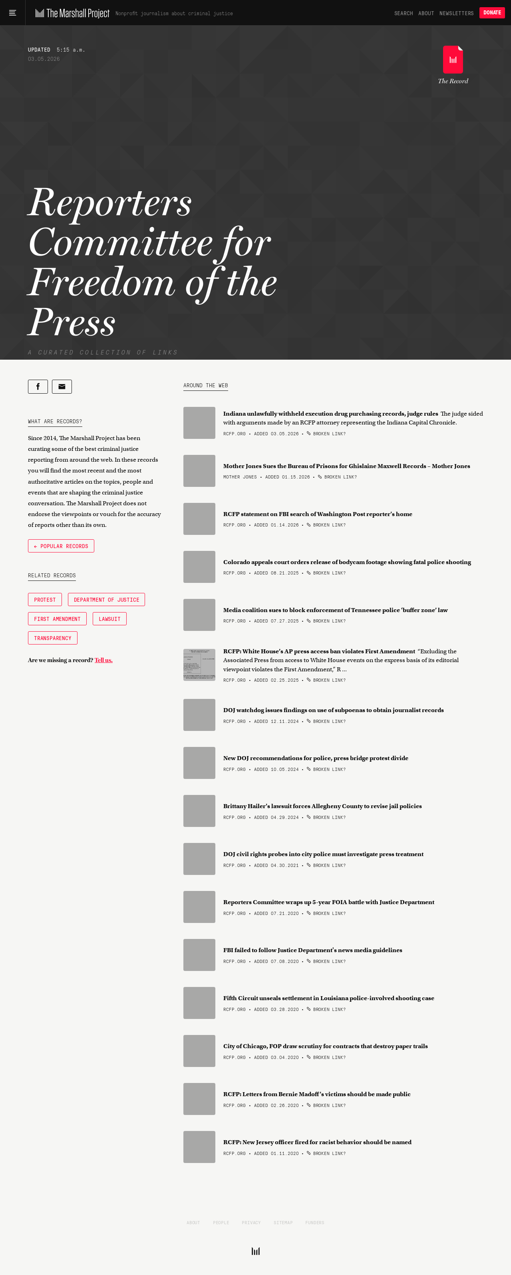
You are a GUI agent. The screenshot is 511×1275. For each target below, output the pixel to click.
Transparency (53, 637)
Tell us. (104, 660)
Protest (45, 599)
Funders (314, 1222)
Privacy (251, 1222)
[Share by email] (62, 387)
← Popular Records (61, 545)
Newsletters (456, 12)
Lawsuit (110, 618)
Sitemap (283, 1222)
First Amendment (57, 618)
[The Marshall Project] (70, 13)
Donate (492, 13)
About (426, 12)
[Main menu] (12, 13)
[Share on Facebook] (38, 387)
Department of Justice (106, 599)
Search (403, 12)
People (221, 1222)
